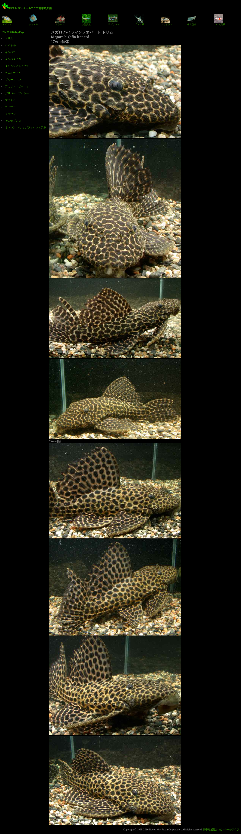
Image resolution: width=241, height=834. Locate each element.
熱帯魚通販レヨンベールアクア (221, 829)
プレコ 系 (139, 20)
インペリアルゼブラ (17, 66)
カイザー (10, 107)
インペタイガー (14, 59)
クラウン (10, 114)
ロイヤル (10, 45)
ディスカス (34, 20)
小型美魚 (86, 20)
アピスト (7, 20)
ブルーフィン (13, 79)
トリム (9, 38)
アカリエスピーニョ (17, 86)
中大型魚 (192, 20)
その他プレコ (13, 120)
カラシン (60, 20)
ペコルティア (13, 72)
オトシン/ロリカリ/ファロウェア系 (25, 127)
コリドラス (166, 20)
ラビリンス (113, 20)
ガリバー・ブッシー (17, 93)
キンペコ (10, 52)
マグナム (10, 100)
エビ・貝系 (219, 20)
